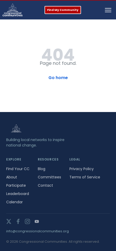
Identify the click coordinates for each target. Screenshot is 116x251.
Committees (49, 177)
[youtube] (36, 221)
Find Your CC (18, 168)
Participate (16, 185)
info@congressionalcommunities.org (37, 231)
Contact (45, 185)
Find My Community (62, 10)
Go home (58, 78)
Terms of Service (84, 177)
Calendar (14, 202)
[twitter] (8, 221)
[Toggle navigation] (108, 10)
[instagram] (27, 221)
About (11, 177)
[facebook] (18, 221)
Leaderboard (17, 193)
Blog (41, 168)
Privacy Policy (81, 168)
